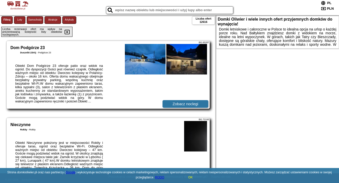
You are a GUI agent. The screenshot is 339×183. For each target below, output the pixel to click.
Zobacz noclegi (185, 104)
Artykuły (69, 19)
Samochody (35, 19)
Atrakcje (52, 19)
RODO (159, 177)
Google (71, 172)
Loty (19, 19)
